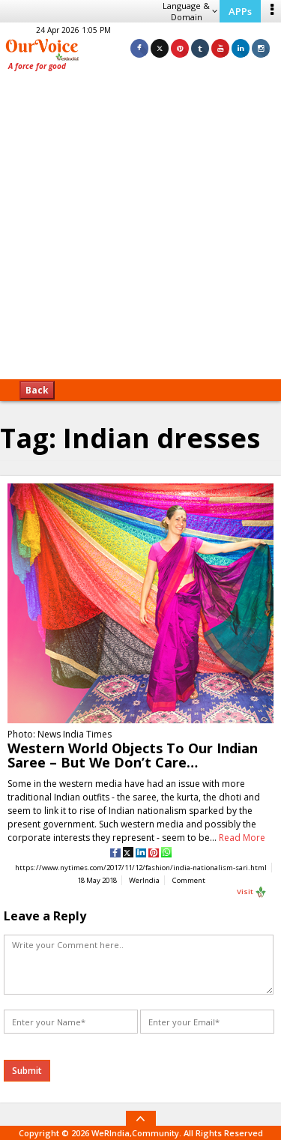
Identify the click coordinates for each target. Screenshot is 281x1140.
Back (37, 390)
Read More (242, 837)
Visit (252, 892)
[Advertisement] (140, 230)
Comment (188, 880)
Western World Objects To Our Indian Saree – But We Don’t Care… (132, 755)
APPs (240, 11)
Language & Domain (190, 11)
